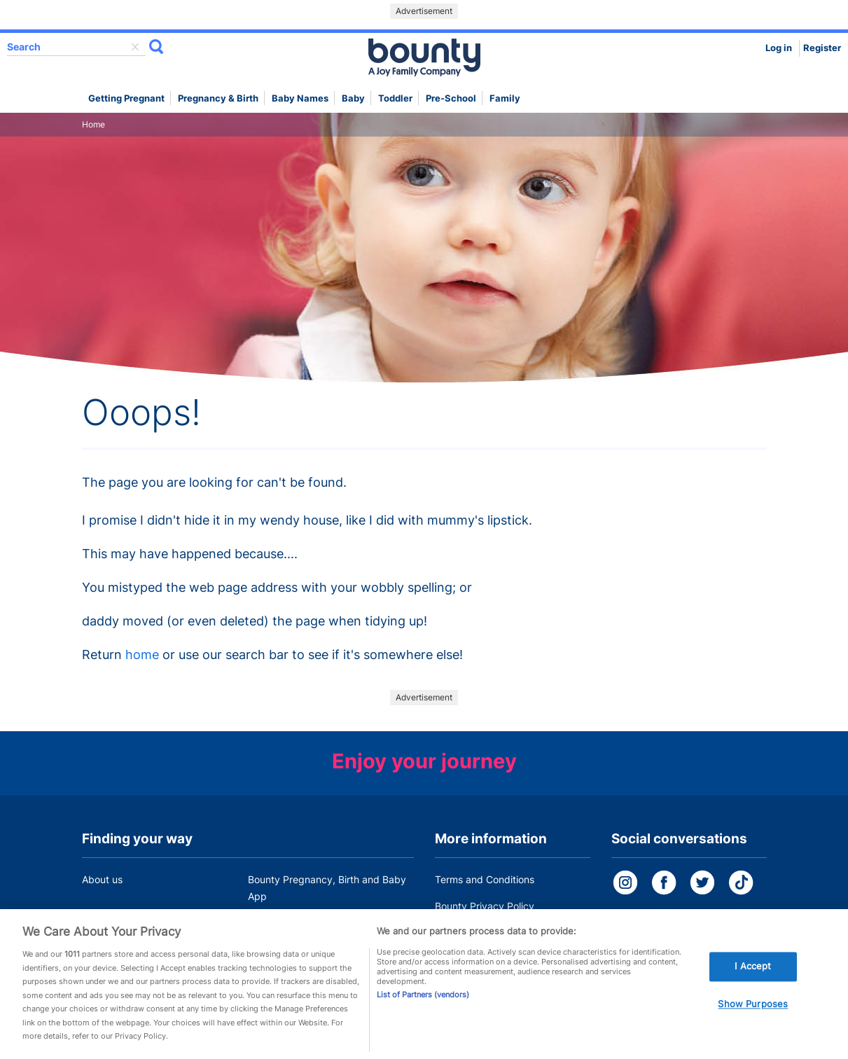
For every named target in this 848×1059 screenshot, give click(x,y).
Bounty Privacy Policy (484, 906)
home (142, 654)
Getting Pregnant (126, 98)
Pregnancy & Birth (218, 98)
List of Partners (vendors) (423, 1003)
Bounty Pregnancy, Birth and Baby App (327, 887)
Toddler (395, 98)
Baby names (300, 98)
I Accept (753, 975)
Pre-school (451, 98)
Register (822, 48)
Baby (353, 98)
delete (135, 46)
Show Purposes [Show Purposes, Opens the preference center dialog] (753, 1012)
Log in (778, 48)
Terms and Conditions (484, 879)
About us (102, 879)
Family (504, 98)
